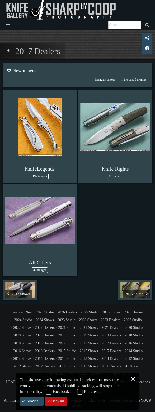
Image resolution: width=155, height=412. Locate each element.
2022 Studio (133, 320)
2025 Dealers (133, 312)
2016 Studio (134, 343)
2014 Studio (134, 351)
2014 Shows (22, 359)
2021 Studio (67, 328)
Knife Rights (115, 169)
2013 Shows (89, 359)
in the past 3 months (133, 79)
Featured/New (21, 312)
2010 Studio (133, 366)
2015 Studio (67, 351)
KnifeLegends (40, 169)
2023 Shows (88, 320)
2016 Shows (22, 351)
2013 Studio (67, 359)
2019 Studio (67, 335)
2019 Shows (89, 335)
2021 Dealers (111, 328)
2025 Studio (89, 312)
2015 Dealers (111, 351)
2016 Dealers (45, 351)
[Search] (124, 25)
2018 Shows (22, 343)
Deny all (57, 401)
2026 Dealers (67, 312)
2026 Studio (45, 312)
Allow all (33, 401)
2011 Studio (67, 366)
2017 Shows (89, 343)
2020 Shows (22, 335)
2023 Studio (66, 320)
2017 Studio (67, 343)
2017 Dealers (111, 343)
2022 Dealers (45, 328)
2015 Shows (89, 351)
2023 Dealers (110, 320)
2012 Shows (22, 366)
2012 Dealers (45, 366)
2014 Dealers (45, 359)
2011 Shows (89, 366)
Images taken (105, 79)
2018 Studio (134, 335)
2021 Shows (89, 328)
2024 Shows (45, 320)
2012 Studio (134, 359)
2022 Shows (22, 328)
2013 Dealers (111, 359)
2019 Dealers (111, 335)
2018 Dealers (45, 343)
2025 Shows (111, 312)
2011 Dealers (111, 366)
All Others (40, 262)
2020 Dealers (45, 335)
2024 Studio (23, 320)
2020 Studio (134, 328)
